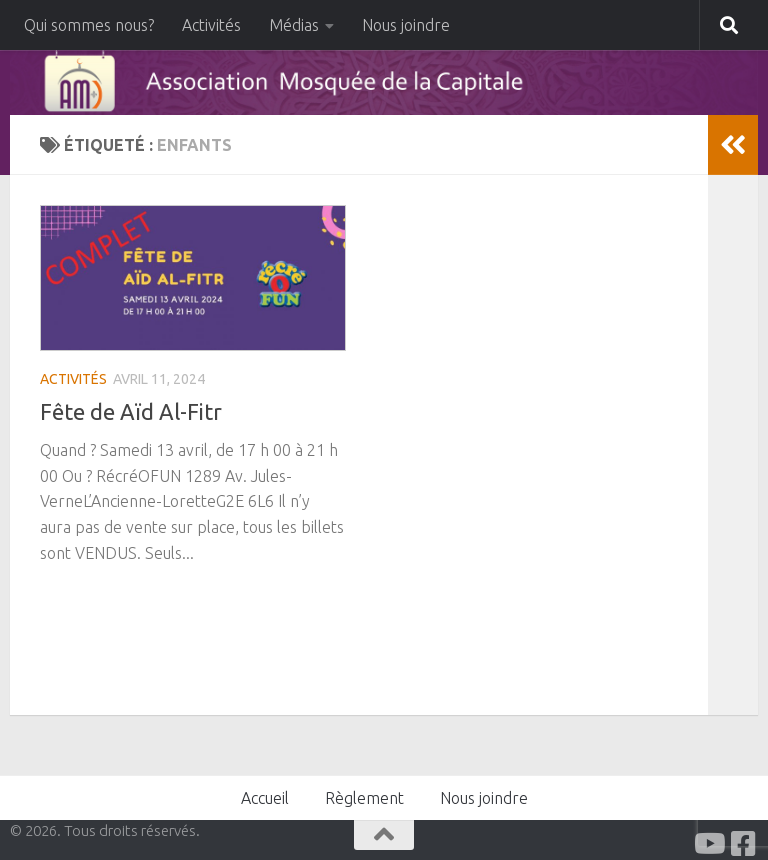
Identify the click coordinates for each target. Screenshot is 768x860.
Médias (294, 25)
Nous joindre (406, 25)
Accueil (265, 798)
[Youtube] (708, 844)
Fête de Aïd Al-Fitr (131, 411)
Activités (211, 25)
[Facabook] (744, 844)
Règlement (364, 798)
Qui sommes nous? (89, 25)
